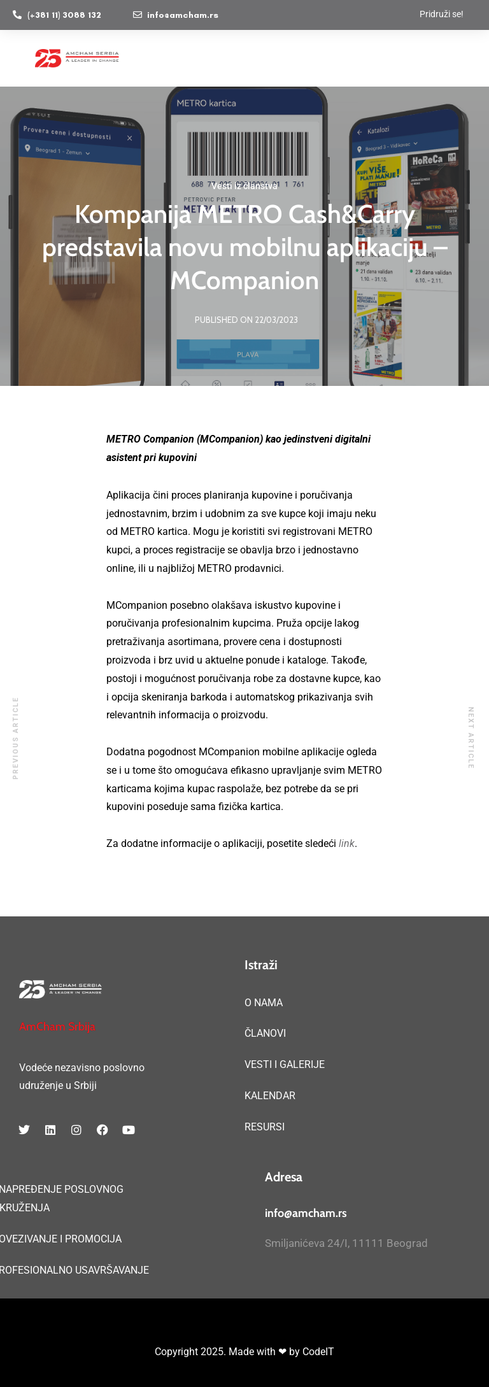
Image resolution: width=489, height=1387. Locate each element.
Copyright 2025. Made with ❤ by (228, 1352)
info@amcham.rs (306, 1213)
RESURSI (264, 1127)
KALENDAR (269, 1096)
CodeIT (318, 1352)
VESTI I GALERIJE (284, 1064)
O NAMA (263, 1003)
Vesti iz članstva (244, 186)
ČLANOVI (265, 1033)
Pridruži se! (442, 14)
